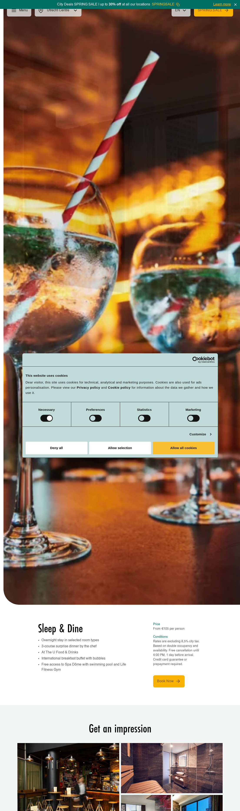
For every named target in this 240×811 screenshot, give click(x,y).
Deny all (56, 448)
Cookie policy (119, 387)
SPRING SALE (213, 10)
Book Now (169, 681)
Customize (197, 434)
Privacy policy (88, 387)
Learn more (222, 4)
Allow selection (120, 448)
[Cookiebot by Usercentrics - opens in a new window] (196, 360)
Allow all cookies (183, 448)
